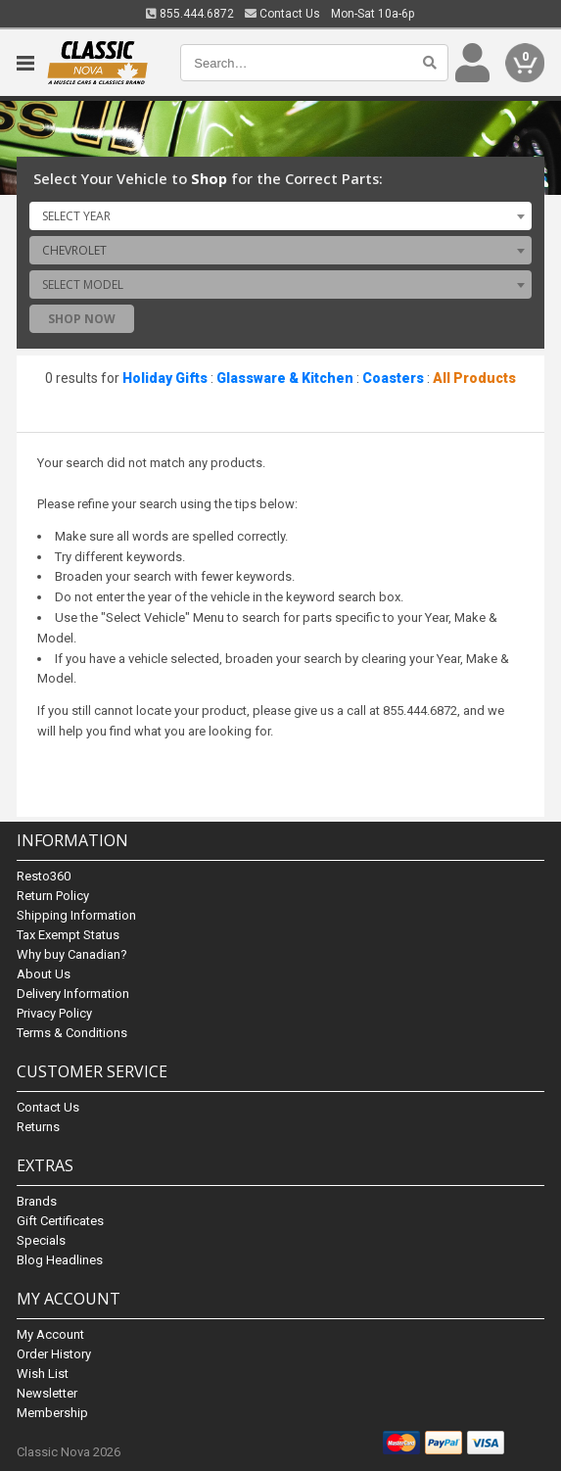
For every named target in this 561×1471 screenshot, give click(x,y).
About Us (43, 974)
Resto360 (43, 876)
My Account (50, 1334)
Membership (52, 1412)
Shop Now (82, 318)
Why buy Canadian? (72, 954)
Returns (38, 1126)
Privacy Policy (54, 1013)
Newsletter (47, 1393)
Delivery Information (73, 993)
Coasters (393, 378)
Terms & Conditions (72, 1032)
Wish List (43, 1373)
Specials (41, 1240)
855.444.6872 (190, 14)
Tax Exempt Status (68, 934)
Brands (37, 1201)
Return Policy (53, 895)
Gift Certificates (60, 1220)
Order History (54, 1354)
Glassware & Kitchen (284, 378)
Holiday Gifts (165, 378)
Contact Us (282, 14)
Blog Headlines (60, 1260)
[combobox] (280, 215)
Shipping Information (76, 915)
